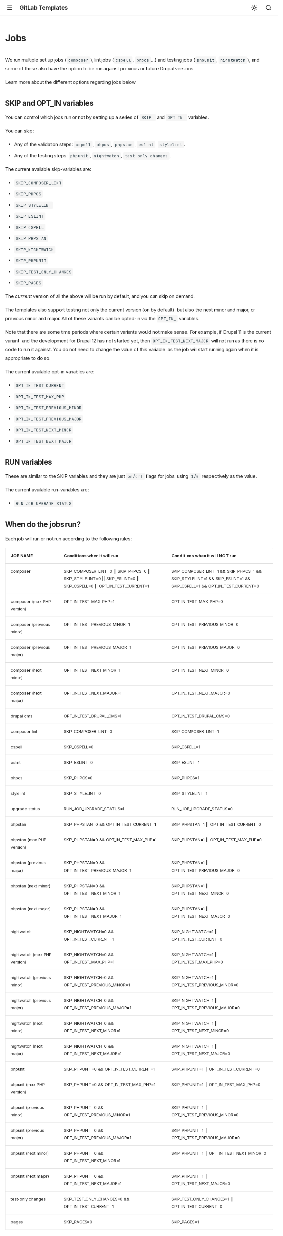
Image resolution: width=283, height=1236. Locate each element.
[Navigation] (9, 8)
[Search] (268, 8)
